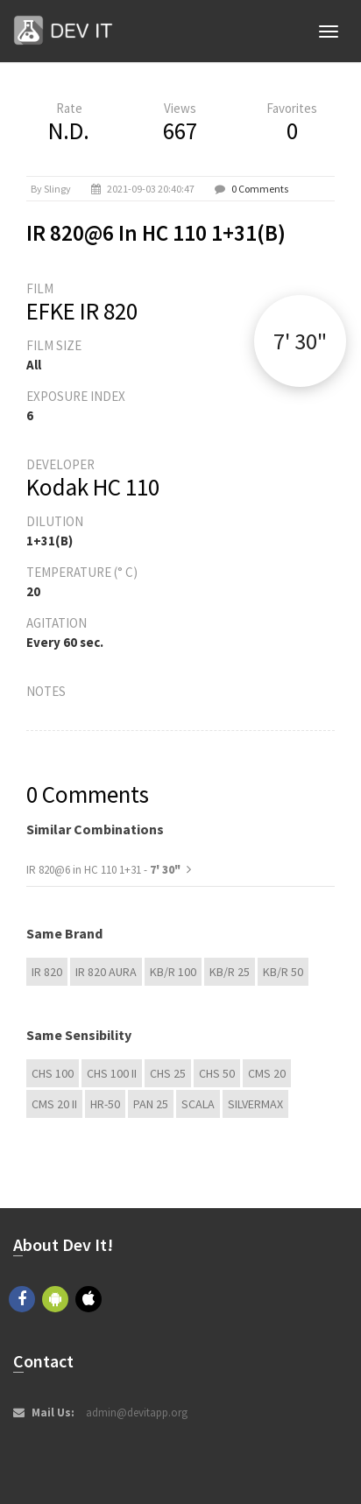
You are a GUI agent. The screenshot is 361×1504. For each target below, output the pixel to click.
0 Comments (259, 188)
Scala (198, 1104)
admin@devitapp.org (137, 1412)
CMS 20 (267, 1073)
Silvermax (255, 1104)
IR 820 (47, 972)
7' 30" (300, 341)
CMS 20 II (54, 1104)
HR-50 (105, 1104)
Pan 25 (150, 1104)
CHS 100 (53, 1073)
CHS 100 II (112, 1073)
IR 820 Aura (106, 972)
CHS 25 (168, 1073)
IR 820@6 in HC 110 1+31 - (103, 869)
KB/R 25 (229, 972)
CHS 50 (217, 1073)
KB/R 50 (283, 972)
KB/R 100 (173, 972)
